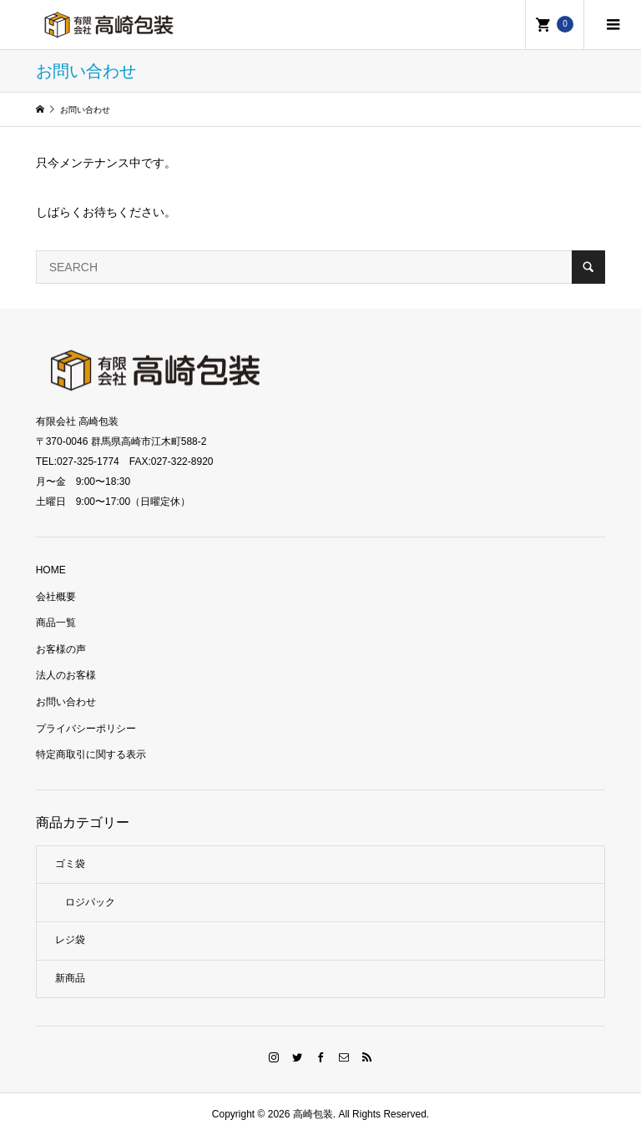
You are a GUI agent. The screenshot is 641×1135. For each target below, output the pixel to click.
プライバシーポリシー (86, 728)
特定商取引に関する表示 (91, 754)
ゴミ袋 (70, 864)
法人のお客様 (66, 675)
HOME (51, 570)
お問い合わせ (66, 702)
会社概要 (56, 597)
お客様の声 (61, 649)
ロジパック (90, 902)
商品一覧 (56, 622)
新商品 (70, 978)
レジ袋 (70, 940)
